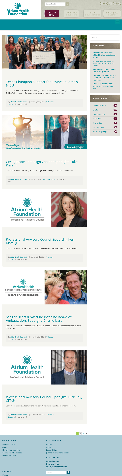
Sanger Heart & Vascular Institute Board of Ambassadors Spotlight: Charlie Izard (39, 319)
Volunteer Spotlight (50, 179)
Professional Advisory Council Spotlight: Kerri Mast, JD (40, 241)
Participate (112, 13)
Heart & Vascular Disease (12, 453)
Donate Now (52, 14)
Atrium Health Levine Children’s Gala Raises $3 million (104, 70)
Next (84, 434)
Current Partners (52, 461)
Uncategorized (98, 127)
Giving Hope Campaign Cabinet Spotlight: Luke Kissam (42, 163)
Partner (92, 13)
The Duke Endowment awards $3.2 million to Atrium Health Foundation (104, 77)
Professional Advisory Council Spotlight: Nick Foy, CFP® (44, 399)
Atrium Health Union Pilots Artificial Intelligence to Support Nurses (104, 54)
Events (95, 110)
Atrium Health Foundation (19, 102)
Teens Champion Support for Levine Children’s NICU (42, 83)
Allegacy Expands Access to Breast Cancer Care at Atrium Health (104, 63)
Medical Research (9, 456)
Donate (49, 444)
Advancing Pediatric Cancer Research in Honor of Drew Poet (103, 86)
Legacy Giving (51, 450)
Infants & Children (9, 444)
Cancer (5, 447)
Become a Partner (53, 464)
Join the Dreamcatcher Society (57, 453)
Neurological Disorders (11, 450)
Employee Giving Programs (56, 467)
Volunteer (71, 13)
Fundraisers (97, 118)
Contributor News (99, 105)
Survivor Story (98, 123)
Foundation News (99, 114)
